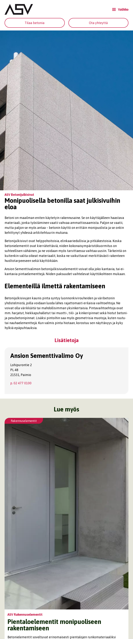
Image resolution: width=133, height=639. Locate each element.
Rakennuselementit (24, 420)
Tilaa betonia (34, 23)
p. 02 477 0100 (20, 383)
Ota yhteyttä (98, 23)
